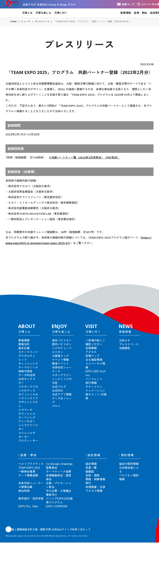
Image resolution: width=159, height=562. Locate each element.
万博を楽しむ (43, 13)
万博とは (27, 13)
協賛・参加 (140, 13)
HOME (13, 21)
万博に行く (60, 13)
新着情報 (125, 13)
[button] (147, 286)
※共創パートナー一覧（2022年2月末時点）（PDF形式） (84, 157)
